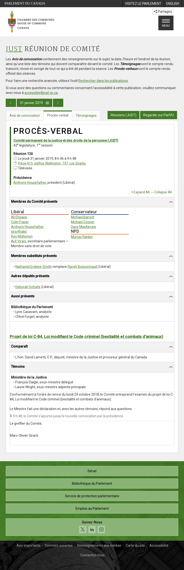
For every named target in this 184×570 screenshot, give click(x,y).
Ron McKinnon (22, 236)
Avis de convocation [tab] (25, 115)
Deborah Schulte (27, 287)
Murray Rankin (82, 237)
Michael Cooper (82, 222)
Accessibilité (159, 545)
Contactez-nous (92, 555)
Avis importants (28, 545)
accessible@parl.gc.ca (41, 93)
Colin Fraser (20, 222)
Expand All (142, 192)
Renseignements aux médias (99, 545)
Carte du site (135, 545)
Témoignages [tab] (86, 115)
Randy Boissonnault (83, 267)
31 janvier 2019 (34, 103)
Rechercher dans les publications (103, 81)
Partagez (163, 11)
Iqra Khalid (19, 231)
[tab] (92, 202)
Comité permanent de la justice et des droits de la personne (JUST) (65, 140)
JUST (14, 49)
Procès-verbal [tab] (57, 115)
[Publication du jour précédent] (11, 103)
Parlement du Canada (25, 3)
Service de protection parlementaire (92, 496)
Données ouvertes (59, 545)
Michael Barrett (82, 217)
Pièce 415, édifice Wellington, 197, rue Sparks (52, 163)
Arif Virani (18, 241)
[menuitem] (143, 3)
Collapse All (163, 192)
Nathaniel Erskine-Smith (33, 267)
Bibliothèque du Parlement (92, 483)
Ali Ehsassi (19, 217)
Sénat (92, 471)
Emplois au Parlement (92, 508)
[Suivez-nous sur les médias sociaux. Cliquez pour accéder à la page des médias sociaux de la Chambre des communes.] (92, 527)
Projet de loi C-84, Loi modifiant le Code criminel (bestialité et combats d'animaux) (86, 336)
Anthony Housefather (29, 182)
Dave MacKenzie (83, 227)
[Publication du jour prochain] (58, 103)
